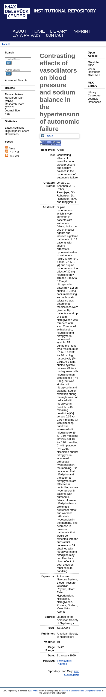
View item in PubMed (64, 662)
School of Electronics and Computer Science (81, 691)
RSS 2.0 (14, 155)
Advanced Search (16, 80)
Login (6, 43)
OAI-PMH (94, 75)
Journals (93, 98)
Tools (47, 136)
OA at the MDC (93, 64)
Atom (12, 148)
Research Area (14, 94)
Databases (94, 101)
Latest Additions (14, 127)
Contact (55, 35)
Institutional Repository (65, 11)
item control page (71, 673)
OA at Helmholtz (94, 70)
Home (38, 31)
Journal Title (12, 110)
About (20, 31)
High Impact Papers (17, 130)
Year (8, 113)
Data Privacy (27, 35)
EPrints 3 (34, 691)
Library (58, 31)
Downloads (11, 134)
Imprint (82, 31)
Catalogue (94, 95)
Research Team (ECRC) (14, 105)
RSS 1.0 (14, 152)
